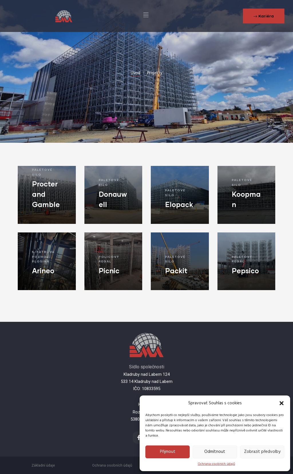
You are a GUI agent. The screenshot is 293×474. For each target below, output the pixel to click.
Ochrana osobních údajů (216, 464)
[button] (281, 403)
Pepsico (245, 270)
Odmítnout (214, 451)
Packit (176, 270)
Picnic (109, 270)
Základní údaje (43, 465)
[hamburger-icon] (146, 16)
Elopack (179, 204)
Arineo (43, 270)
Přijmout (167, 451)
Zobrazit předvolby (262, 451)
